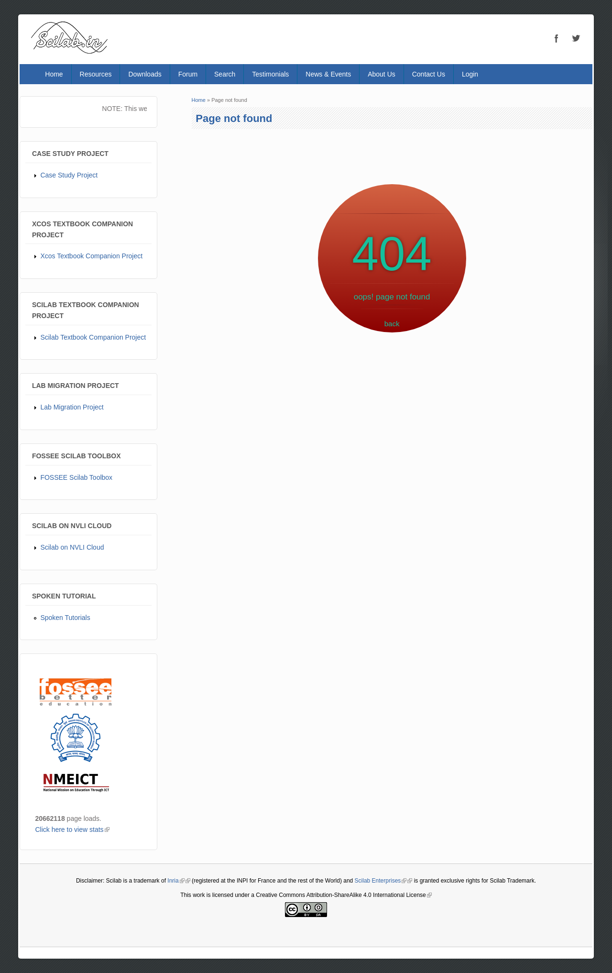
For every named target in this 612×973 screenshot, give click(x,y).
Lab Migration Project (71, 407)
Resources (96, 74)
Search (224, 74)
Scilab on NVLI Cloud (72, 547)
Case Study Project (69, 175)
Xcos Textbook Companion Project (91, 256)
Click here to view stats (72, 829)
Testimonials (270, 74)
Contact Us (428, 74)
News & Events (328, 74)
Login (470, 74)
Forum (187, 74)
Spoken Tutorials (65, 617)
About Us (381, 74)
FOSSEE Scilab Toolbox (76, 477)
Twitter (575, 38)
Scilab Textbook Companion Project (93, 337)
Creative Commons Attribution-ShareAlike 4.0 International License (344, 895)
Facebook (556, 38)
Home (54, 74)
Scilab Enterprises (381, 880)
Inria (175, 880)
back (392, 324)
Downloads (144, 74)
